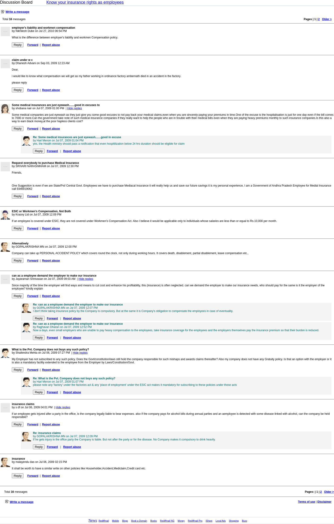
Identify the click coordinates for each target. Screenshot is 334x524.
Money (181, 521)
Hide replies (74, 108)
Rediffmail (104, 521)
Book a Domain (139, 521)
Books (153, 521)
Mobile (115, 521)
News (93, 520)
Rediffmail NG (167, 521)
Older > (327, 19)
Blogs (125, 521)
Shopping (234, 521)
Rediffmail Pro (195, 521)
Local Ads (221, 521)
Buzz (244, 521)
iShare (209, 521)
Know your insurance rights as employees (85, 2)
